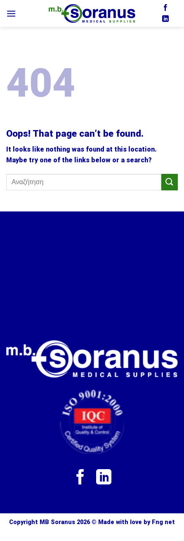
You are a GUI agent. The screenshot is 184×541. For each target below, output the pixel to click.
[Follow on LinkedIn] (165, 19)
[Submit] (169, 182)
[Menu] (11, 13)
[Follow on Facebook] (165, 8)
